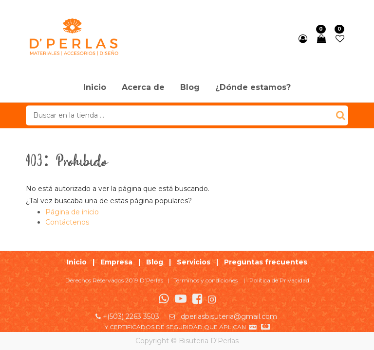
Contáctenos (67, 222)
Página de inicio (72, 212)
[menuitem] (94, 88)
